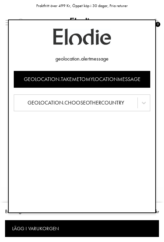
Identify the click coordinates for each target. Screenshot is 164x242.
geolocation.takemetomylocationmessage (82, 79)
